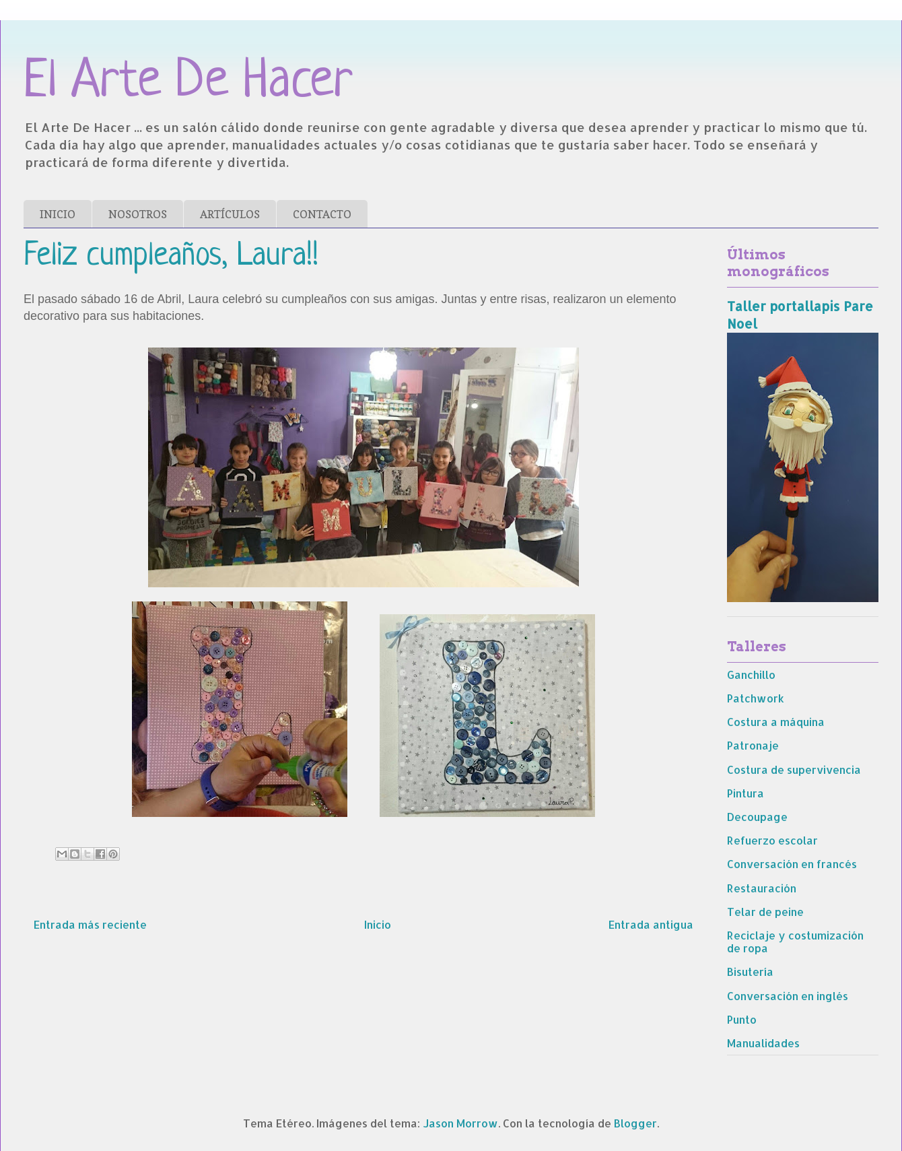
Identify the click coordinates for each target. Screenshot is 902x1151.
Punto (742, 1019)
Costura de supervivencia (794, 769)
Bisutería (750, 971)
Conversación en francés (792, 864)
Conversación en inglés (787, 996)
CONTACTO (322, 214)
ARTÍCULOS (230, 214)
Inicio (377, 924)
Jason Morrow (460, 1123)
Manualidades (763, 1043)
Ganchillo (751, 674)
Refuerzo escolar (772, 840)
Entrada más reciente (90, 924)
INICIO (57, 214)
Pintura (745, 793)
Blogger (635, 1123)
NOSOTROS (137, 214)
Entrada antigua (651, 924)
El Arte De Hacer (188, 83)
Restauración (761, 888)
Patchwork (755, 698)
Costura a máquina (776, 722)
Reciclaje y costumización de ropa (795, 941)
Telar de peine (765, 912)
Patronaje (753, 745)
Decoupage (757, 817)
